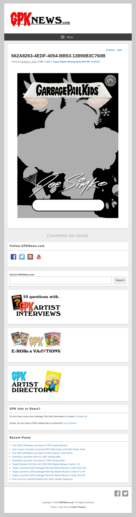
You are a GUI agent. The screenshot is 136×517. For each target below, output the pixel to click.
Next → (120, 50)
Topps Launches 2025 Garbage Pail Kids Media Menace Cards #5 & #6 (48, 475)
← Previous (109, 50)
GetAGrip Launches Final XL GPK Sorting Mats (36, 456)
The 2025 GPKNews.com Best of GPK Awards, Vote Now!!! (42, 453)
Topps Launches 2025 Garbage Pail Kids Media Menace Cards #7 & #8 (48, 471)
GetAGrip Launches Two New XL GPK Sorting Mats (38, 460)
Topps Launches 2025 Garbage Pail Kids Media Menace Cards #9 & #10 (49, 468)
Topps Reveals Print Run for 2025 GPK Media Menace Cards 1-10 (46, 464)
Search (119, 280)
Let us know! (69, 423)
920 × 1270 (44, 62)
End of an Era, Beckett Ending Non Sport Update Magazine (42, 479)
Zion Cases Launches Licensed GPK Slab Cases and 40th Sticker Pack (48, 449)
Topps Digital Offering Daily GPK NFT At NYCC (76, 62)
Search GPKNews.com (22, 274)
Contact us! (81, 416)
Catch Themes (78, 507)
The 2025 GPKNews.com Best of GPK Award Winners (40, 445)
